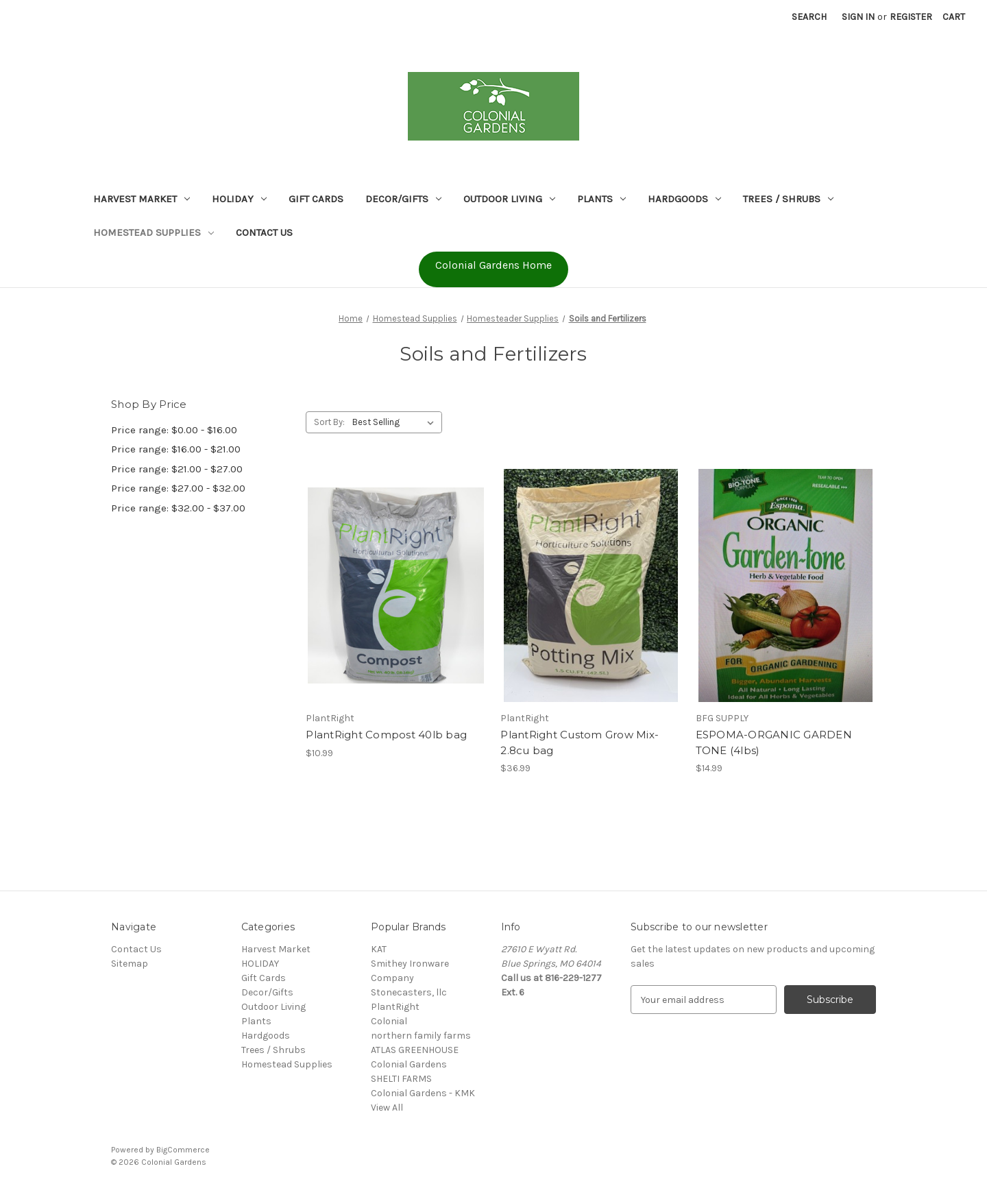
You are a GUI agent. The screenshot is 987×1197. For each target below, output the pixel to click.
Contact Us (264, 232)
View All (387, 1107)
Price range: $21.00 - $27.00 (177, 469)
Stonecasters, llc (409, 992)
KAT (379, 949)
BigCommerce (183, 1149)
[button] (493, 269)
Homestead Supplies (153, 232)
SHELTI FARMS (401, 1079)
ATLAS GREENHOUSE (415, 1050)
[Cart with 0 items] (954, 17)
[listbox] (395, 422)
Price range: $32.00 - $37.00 (178, 508)
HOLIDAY (239, 199)
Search (809, 17)
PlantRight (395, 1007)
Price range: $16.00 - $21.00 (176, 449)
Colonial (389, 1021)
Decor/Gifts (403, 199)
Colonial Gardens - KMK (423, 1093)
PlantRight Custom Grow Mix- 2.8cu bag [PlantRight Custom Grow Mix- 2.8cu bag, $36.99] (579, 742)
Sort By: (329, 422)
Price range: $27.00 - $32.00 (178, 488)
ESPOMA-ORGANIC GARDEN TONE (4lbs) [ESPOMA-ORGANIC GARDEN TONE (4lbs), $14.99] (774, 742)
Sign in (858, 17)
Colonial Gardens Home (493, 264)
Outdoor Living (509, 199)
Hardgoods (684, 199)
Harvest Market (141, 199)
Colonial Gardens (409, 1064)
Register (911, 17)
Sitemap (129, 963)
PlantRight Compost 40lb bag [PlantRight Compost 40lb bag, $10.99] (386, 734)
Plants (601, 199)
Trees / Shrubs (788, 199)
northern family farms (421, 1035)
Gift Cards (316, 199)
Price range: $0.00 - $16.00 (174, 430)
